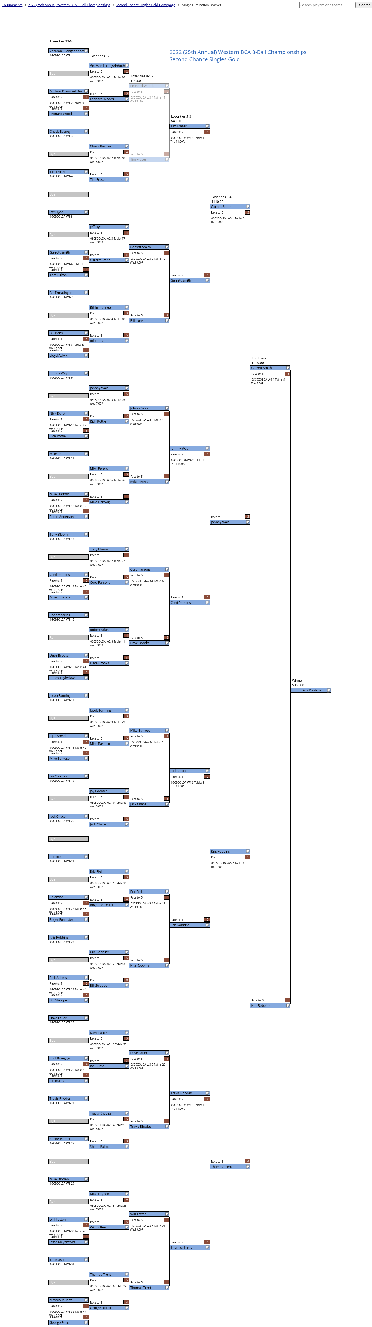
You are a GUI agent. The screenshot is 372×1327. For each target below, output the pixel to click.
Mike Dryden (59, 1179)
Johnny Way (58, 373)
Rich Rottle (58, 436)
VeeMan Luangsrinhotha (68, 51)
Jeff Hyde (56, 212)
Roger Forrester (61, 919)
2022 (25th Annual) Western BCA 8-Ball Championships (69, 5)
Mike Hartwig (60, 494)
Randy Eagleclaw (62, 678)
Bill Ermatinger (61, 292)
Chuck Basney (60, 131)
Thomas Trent (60, 1259)
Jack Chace (58, 816)
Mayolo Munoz (61, 1300)
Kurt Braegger (60, 1058)
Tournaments (12, 5)
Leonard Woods (61, 113)
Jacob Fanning (60, 695)
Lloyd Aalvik (59, 355)
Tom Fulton (58, 275)
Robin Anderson (62, 516)
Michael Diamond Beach (68, 91)
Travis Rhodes (60, 1098)
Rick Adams (58, 977)
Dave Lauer (58, 1018)
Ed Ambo (56, 897)
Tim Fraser (58, 172)
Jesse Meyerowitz (63, 1242)
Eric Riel (56, 856)
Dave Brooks (59, 655)
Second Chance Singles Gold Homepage (145, 5)
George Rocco (60, 1322)
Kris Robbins (59, 937)
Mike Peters (59, 454)
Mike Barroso (60, 758)
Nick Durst (57, 413)
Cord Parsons (60, 574)
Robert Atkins (60, 615)
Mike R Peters (60, 597)
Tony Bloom (59, 534)
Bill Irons (56, 333)
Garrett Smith (60, 252)
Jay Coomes (58, 776)
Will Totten (58, 1219)
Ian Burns (57, 1081)
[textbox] (327, 5)
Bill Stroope (58, 1000)
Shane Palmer (60, 1139)
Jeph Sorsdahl (60, 736)
